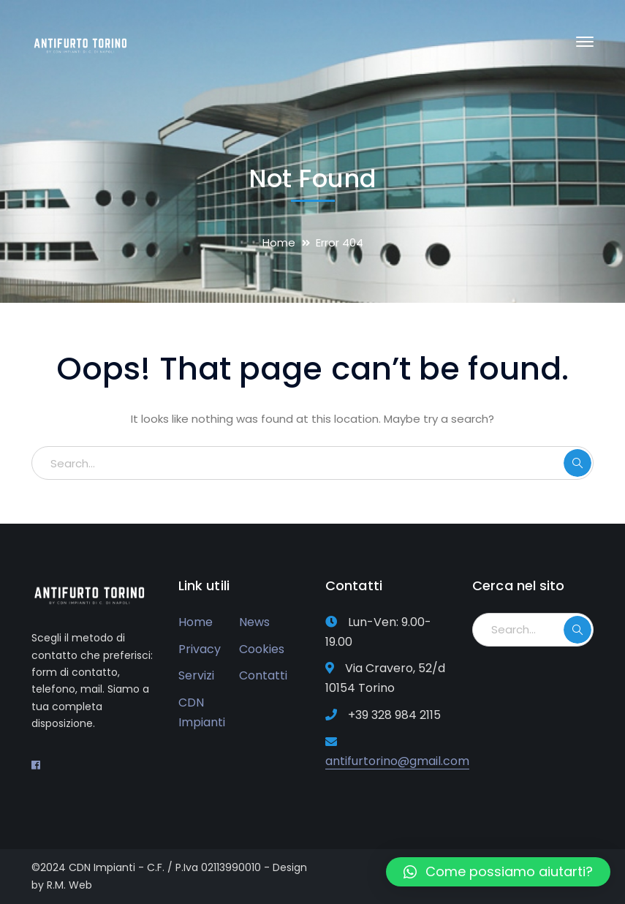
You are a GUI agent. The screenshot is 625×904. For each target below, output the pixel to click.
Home (278, 242)
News (254, 622)
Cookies (261, 649)
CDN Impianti (201, 712)
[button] (498, 871)
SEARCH (577, 463)
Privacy (199, 649)
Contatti (263, 675)
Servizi (196, 675)
